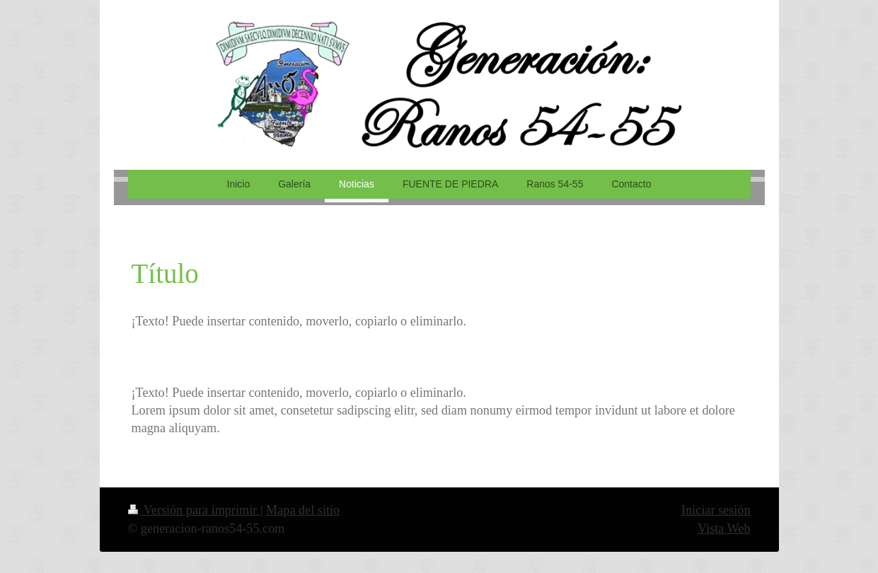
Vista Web (724, 528)
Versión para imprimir (194, 510)
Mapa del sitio (303, 510)
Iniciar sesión (715, 510)
